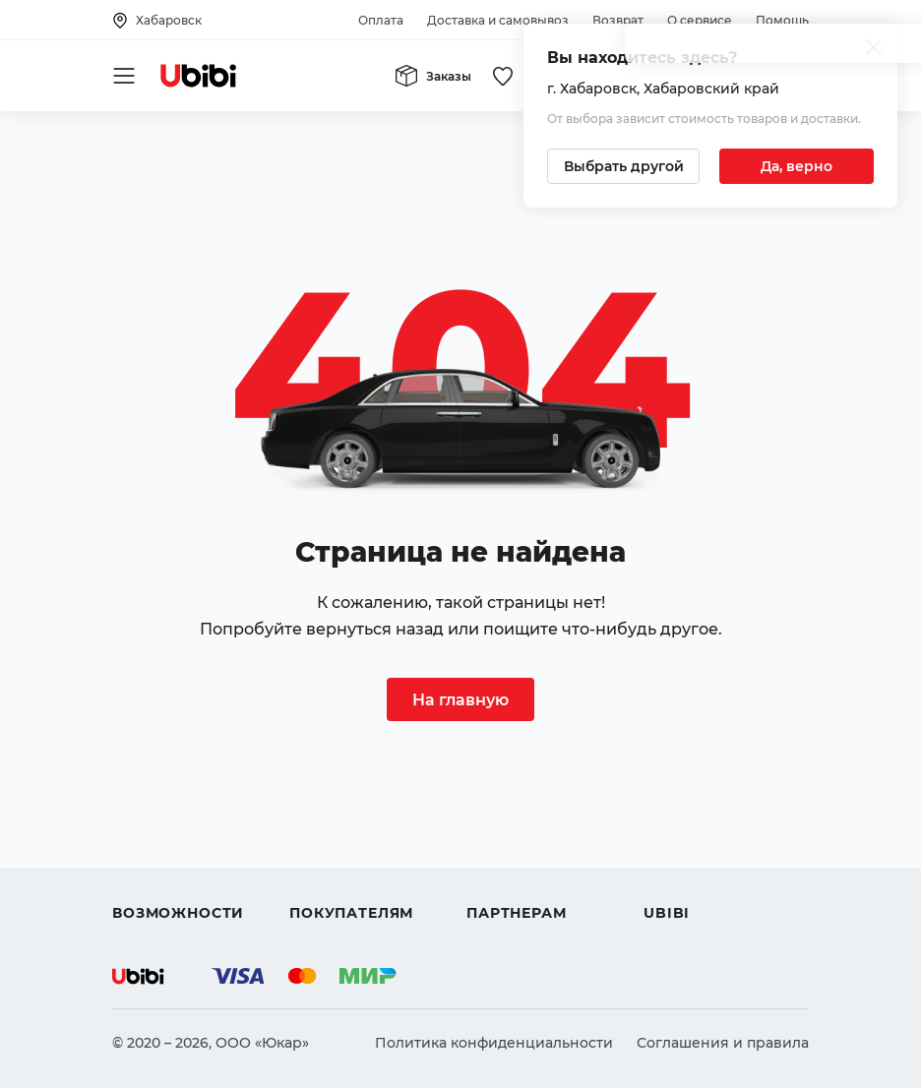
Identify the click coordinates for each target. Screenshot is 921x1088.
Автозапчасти (163, 781)
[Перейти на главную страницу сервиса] (198, 76)
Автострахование (177, 816)
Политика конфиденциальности (494, 1043)
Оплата (380, 20)
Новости (675, 852)
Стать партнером (528, 887)
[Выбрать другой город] (623, 166)
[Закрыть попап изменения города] (874, 49)
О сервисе (699, 20)
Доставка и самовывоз (498, 20)
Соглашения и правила (723, 1043)
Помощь (782, 20)
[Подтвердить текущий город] (796, 166)
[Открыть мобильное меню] (124, 76)
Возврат (618, 20)
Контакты (678, 816)
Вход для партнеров (541, 852)
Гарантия (323, 887)
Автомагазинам (524, 816)
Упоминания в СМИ (716, 887)
